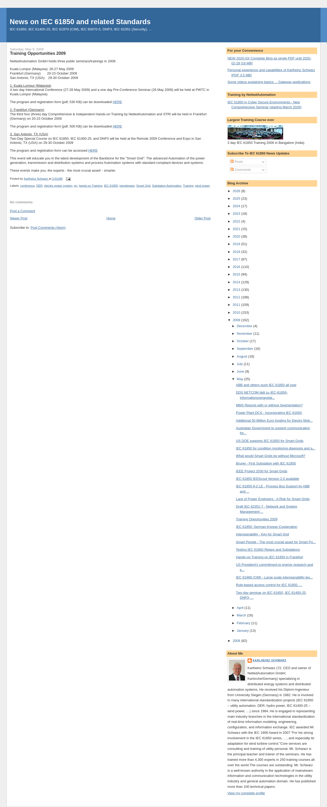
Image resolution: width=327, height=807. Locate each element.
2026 (237, 191)
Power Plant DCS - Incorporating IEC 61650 (269, 413)
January (243, 631)
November (245, 333)
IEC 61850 (111, 185)
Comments (240, 170)
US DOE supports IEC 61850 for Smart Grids (269, 441)
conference (27, 185)
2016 (237, 267)
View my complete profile (246, 793)
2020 (237, 236)
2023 (237, 214)
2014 (237, 282)
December (245, 326)
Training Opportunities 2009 (256, 519)
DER (39, 185)
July (240, 364)
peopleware (126, 185)
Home (110, 218)
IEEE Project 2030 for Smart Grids (261, 471)
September (245, 349)
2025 (237, 198)
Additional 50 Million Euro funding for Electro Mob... (274, 420)
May (240, 379)
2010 (237, 312)
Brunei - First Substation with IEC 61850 (266, 463)
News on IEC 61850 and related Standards (80, 22)
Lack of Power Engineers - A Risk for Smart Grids (273, 499)
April (240, 608)
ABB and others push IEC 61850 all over (266, 385)
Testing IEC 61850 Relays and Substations (268, 550)
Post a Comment (22, 211)
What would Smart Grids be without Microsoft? (270, 456)
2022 (237, 221)
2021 (237, 229)
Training (188, 185)
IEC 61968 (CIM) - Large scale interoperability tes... (274, 577)
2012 (237, 297)
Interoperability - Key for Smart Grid (262, 534)
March (242, 615)
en (75, 185)
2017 (237, 259)
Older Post (202, 218)
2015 (237, 274)
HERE (117, 102)
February (244, 623)
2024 (237, 206)
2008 (237, 641)
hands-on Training (90, 185)
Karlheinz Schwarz (270, 660)
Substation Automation (166, 185)
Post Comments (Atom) (48, 228)
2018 (237, 252)
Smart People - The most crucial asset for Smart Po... (276, 542)
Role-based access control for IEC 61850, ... (269, 585)
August (242, 356)
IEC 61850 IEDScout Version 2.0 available (267, 479)
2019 (237, 244)
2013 (237, 290)
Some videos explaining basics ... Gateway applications (269, 82)
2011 (237, 305)
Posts (236, 162)
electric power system (58, 185)
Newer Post (18, 218)
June (241, 371)
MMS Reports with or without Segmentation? (269, 405)
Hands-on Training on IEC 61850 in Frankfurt (269, 557)
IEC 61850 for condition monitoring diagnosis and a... (275, 448)
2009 (237, 320)
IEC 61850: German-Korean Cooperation (266, 527)
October (243, 341)
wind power (202, 185)
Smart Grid (143, 185)
